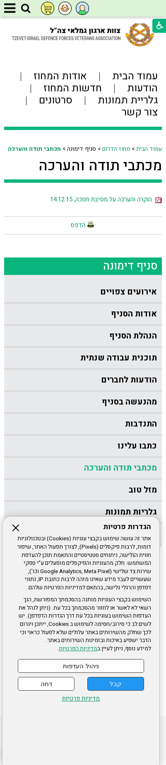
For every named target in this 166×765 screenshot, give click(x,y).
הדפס (77, 225)
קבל (116, 683)
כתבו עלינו (137, 446)
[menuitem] (83, 292)
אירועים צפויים (128, 292)
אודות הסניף (134, 314)
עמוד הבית (149, 149)
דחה (46, 683)
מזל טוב (143, 490)
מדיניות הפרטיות (78, 649)
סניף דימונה (130, 266)
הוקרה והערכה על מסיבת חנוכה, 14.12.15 (106, 199)
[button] (25, 8)
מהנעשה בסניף (129, 402)
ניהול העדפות (81, 665)
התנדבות (141, 424)
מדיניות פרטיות (81, 699)
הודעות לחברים (129, 380)
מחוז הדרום (116, 149)
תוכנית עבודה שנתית (118, 358)
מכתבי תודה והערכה (34, 149)
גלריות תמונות (131, 512)
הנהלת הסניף (133, 336)
